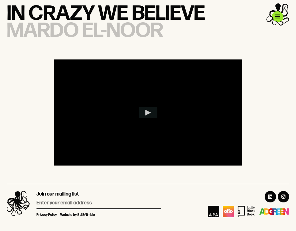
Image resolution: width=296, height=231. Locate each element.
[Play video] (148, 112)
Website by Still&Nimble (77, 215)
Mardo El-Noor (85, 30)
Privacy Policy (47, 215)
